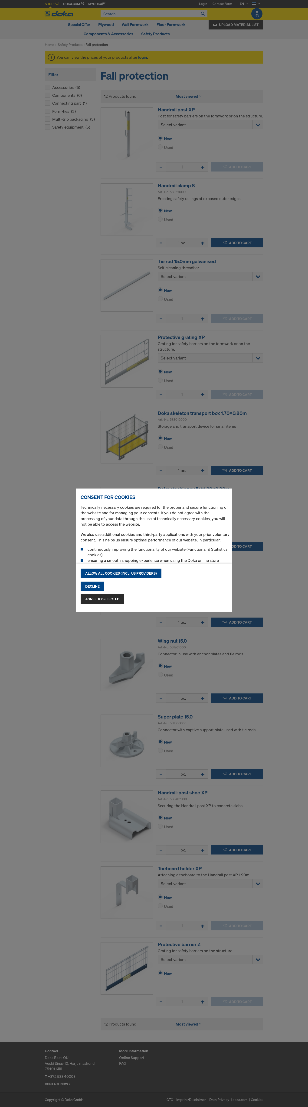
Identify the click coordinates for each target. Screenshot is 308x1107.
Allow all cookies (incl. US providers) (121, 573)
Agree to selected (102, 599)
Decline (92, 586)
